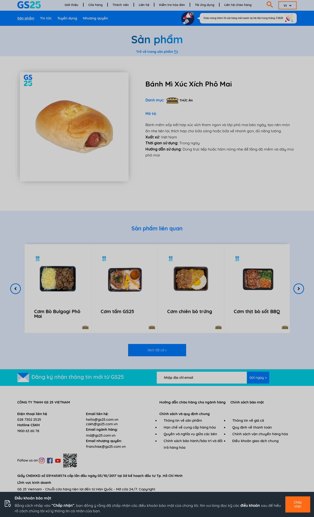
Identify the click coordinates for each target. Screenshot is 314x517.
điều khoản (250, 505)
